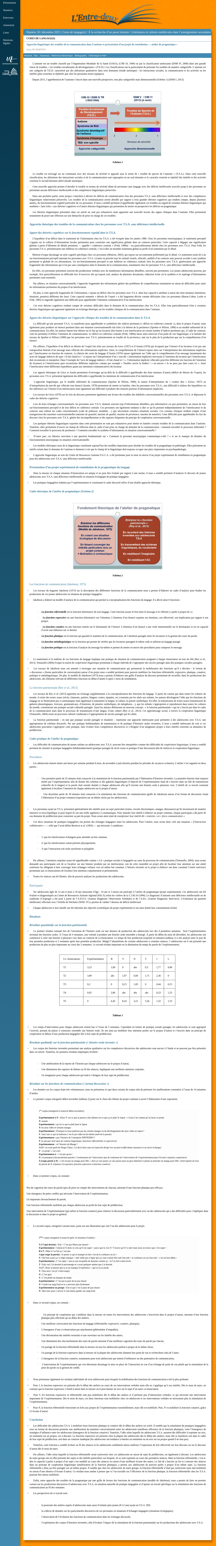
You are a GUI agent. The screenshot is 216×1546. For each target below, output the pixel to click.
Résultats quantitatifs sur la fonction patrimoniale (58, 925)
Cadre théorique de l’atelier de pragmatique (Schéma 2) (62, 491)
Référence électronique (62, 55)
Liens (6, 32)
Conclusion (36, 1419)
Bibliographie (80, 55)
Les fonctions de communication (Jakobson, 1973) (58, 584)
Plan (36, 55)
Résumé (28, 55)
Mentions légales (8, 42)
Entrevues (8, 17)
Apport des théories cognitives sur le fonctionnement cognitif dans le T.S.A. (73, 232)
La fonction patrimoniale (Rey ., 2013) (54, 687)
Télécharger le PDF (97, 55)
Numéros (8, 10)
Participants (36, 885)
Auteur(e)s (8, 25)
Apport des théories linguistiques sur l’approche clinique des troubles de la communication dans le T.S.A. (90, 317)
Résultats (35, 916)
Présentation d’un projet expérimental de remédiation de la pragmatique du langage (80, 467)
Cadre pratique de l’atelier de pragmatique (54, 738)
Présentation (9, 2)
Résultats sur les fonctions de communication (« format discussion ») (69, 1083)
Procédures (36, 757)
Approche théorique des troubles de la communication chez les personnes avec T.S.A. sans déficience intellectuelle (97, 224)
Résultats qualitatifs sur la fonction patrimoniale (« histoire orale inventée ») (74, 1042)
